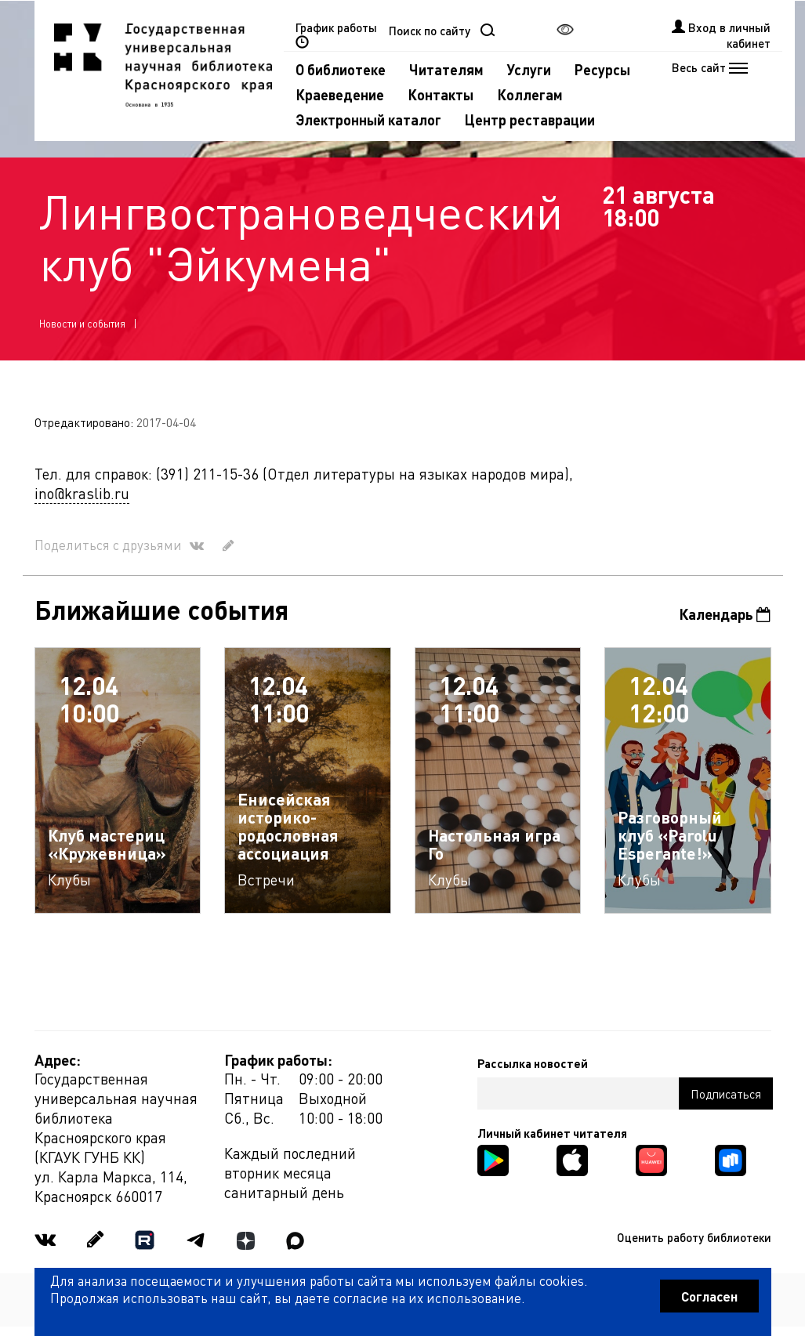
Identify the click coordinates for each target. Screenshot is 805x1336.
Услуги (529, 69)
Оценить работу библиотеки (694, 1237)
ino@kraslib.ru (81, 493)
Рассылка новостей (532, 1063)
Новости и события (82, 323)
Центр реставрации (530, 119)
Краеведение (340, 94)
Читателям (446, 69)
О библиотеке (341, 69)
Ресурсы (602, 69)
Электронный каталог (368, 119)
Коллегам (530, 94)
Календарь (725, 614)
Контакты (440, 94)
